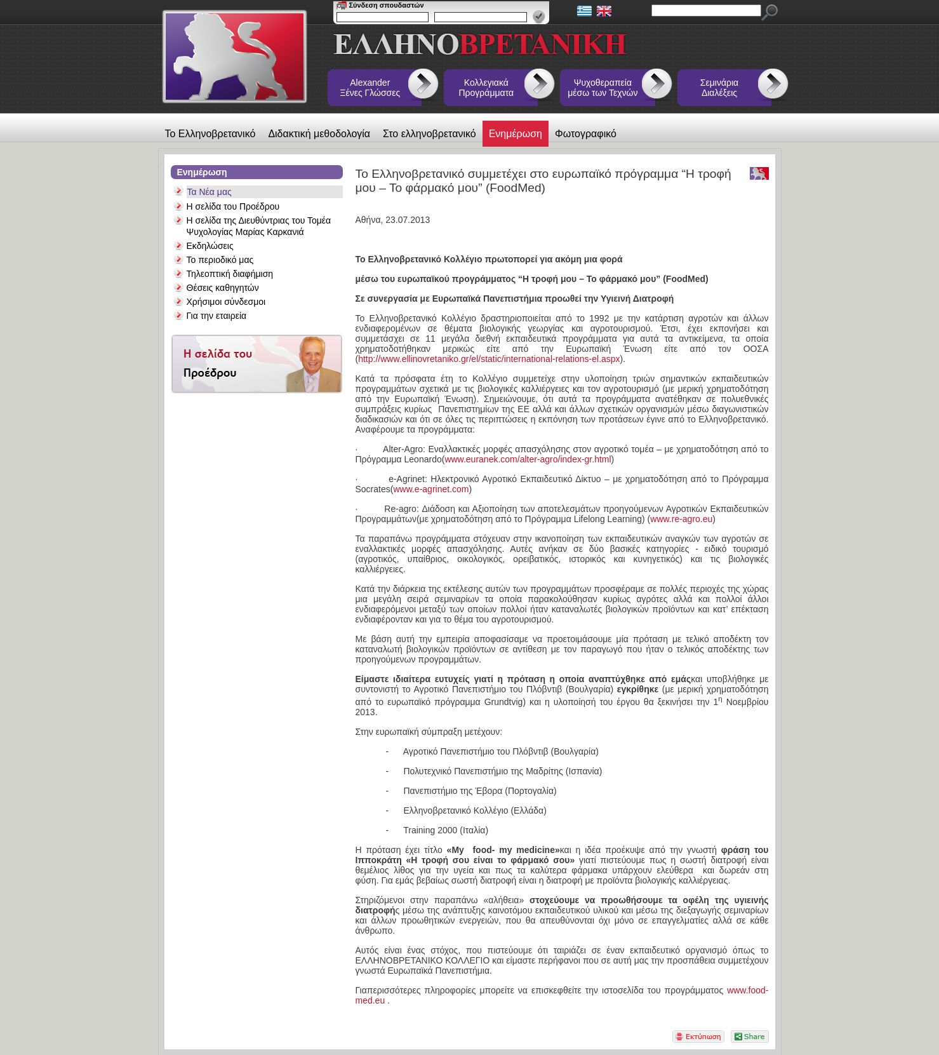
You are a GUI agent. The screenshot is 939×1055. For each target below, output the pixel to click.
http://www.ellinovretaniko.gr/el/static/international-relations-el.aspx (489, 359)
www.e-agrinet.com (431, 489)
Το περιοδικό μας (220, 260)
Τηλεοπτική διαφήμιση (230, 274)
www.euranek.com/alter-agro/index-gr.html (527, 459)
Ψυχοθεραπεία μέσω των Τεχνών (602, 87)
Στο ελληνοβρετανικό (429, 133)
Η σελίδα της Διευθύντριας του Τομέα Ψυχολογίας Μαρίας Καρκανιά (259, 226)
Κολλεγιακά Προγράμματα (486, 87)
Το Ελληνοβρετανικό (210, 133)
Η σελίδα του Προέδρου (233, 206)
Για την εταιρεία (217, 316)
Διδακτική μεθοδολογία (319, 133)
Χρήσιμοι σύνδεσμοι (226, 302)
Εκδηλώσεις (210, 246)
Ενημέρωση (515, 133)
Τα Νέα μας (209, 192)
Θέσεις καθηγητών (223, 288)
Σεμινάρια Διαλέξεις (719, 87)
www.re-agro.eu (681, 519)
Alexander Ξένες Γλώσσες (370, 87)
